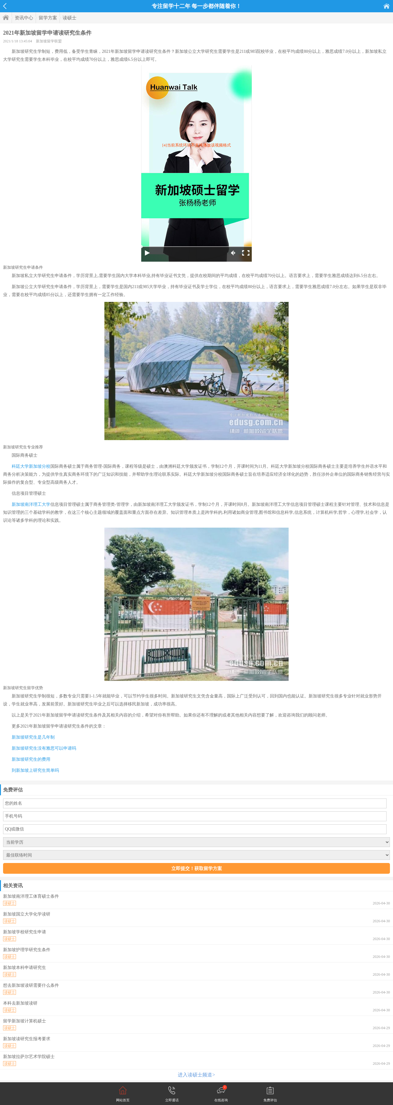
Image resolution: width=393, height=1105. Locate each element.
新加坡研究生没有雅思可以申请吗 (44, 748)
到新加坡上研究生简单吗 (35, 770)
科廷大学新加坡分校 (31, 466)
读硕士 (69, 17)
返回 (4, 6)
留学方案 (48, 17)
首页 (386, 6)
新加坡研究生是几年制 (33, 737)
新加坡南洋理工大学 (31, 504)
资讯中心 (24, 17)
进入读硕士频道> (196, 1074)
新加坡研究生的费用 (31, 759)
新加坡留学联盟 (49, 41)
